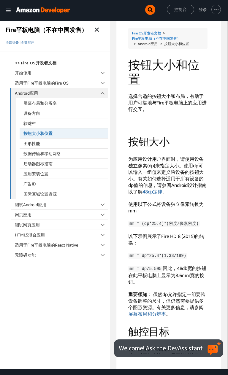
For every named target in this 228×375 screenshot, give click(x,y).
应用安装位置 (35, 173)
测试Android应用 (61, 204)
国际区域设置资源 (40, 193)
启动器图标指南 (38, 163)
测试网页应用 (61, 225)
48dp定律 (152, 192)
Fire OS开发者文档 (146, 33)
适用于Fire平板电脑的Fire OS (61, 83)
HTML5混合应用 (61, 235)
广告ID (29, 183)
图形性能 (31, 143)
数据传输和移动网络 (42, 153)
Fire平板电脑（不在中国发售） (156, 38)
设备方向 (31, 113)
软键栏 (29, 123)
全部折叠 (12, 42)
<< (35, 62)
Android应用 (61, 93)
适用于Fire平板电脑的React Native (61, 245)
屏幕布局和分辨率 (40, 103)
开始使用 (61, 73)
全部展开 (27, 42)
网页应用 (61, 214)
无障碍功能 (61, 255)
